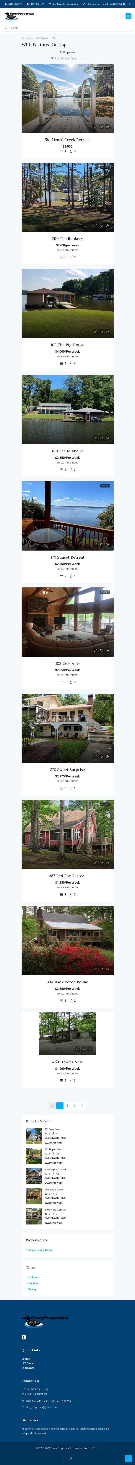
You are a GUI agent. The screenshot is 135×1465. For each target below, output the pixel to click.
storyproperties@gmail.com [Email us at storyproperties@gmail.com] (41, 1407)
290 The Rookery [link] (67, 238)
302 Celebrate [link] (67, 663)
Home (28, 38)
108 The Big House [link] (67, 344)
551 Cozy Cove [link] (52, 1129)
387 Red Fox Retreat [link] (67, 875)
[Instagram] (71, 1458)
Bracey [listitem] (31, 1289)
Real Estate (28, 1367)
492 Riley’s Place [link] (54, 1189)
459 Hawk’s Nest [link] (67, 1061)
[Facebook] (64, 1458)
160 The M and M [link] (67, 450)
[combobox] (72, 58)
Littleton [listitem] (32, 1277)
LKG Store (27, 1363)
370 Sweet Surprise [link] (67, 769)
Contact (26, 1358)
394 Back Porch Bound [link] (67, 981)
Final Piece (93, 1448)
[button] (128, 16)
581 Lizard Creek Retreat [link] (67, 139)
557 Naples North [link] (54, 1149)
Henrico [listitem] (32, 1283)
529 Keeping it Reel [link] (55, 1169)
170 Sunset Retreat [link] (68, 557)
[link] (68, 98)
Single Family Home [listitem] (39, 1250)
